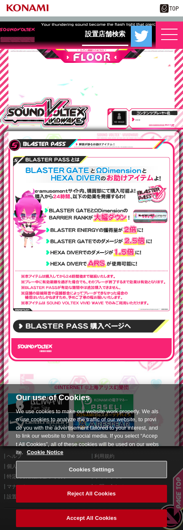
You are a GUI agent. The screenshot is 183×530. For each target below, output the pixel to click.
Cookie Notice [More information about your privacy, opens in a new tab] (45, 456)
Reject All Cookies (91, 497)
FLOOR (91, 56)
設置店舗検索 (105, 34)
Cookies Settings (91, 473)
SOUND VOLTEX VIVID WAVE (46, 113)
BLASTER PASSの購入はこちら (91, 326)
